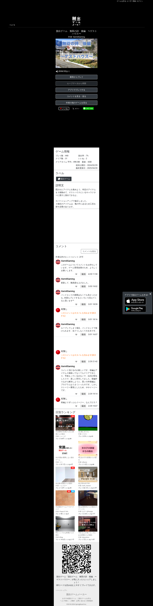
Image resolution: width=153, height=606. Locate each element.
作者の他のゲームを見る (76, 103)
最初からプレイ (76, 77)
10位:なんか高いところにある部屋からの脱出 (87, 526)
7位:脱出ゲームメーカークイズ (65, 500)
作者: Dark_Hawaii (84, 486)
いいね (65, 108)
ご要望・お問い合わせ (77, 601)
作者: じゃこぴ (61, 436)
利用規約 (90, 601)
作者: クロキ (82, 434)
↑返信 (83, 274)
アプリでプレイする (76, 90)
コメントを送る (89, 251)
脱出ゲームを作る (84, 598)
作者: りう (59, 462)
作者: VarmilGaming (76, 37)
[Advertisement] (76, 8)
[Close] (150, 294)
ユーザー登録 (131, 1)
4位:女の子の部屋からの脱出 (87, 451)
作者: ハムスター (61, 486)
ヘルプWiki (64, 601)
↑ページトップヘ (61, 590)
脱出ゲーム (63, 178)
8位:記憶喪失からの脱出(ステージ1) (87, 500)
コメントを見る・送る (76, 96)
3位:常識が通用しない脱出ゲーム (65, 451)
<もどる (12, 25)
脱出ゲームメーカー (76, 594)
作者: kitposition (83, 537)
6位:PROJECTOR (87, 475)
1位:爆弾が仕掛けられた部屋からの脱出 (65, 425)
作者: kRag (59, 537)
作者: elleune (82, 462)
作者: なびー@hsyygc (85, 511)
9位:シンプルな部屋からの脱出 (65, 526)
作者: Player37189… (62, 511)
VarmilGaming (68, 261)
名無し (64, 309)
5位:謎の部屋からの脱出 (65, 475)
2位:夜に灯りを (87, 424)
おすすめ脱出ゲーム (69, 598)
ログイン (140, 1)
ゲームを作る (121, 1)
